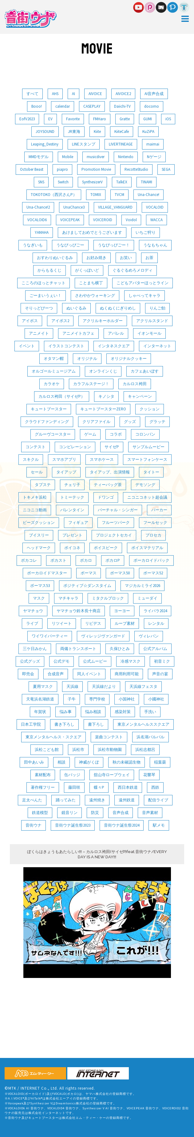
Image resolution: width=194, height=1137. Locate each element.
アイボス (30, 320)
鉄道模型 (40, 812)
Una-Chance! (148, 194)
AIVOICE (95, 93)
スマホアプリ (64, 459)
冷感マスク (131, 661)
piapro (62, 169)
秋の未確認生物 (127, 762)
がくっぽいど (87, 270)
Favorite (73, 119)
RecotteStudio (136, 169)
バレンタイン (72, 510)
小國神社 (156, 699)
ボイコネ (72, 547)
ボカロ (86, 560)
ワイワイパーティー (50, 636)
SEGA (166, 169)
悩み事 (66, 711)
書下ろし (96, 724)
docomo (151, 106)
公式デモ (61, 661)
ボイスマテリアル (147, 547)
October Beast (31, 169)
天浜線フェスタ (143, 686)
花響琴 (149, 774)
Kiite (97, 131)
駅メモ (159, 825)
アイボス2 (60, 320)
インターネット (157, 346)
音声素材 (150, 812)
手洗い (150, 711)
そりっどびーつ (39, 308)
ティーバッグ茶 (108, 484)
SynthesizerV (92, 182)
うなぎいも (33, 245)
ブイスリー (39, 535)
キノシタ (106, 396)
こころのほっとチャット (43, 282)
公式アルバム (155, 648)
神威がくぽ (89, 762)
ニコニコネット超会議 (147, 497)
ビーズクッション (39, 522)
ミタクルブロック (108, 598)
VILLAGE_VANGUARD (115, 207)
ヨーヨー (122, 610)
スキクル (31, 459)
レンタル (156, 623)
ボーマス (89, 573)
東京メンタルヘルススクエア (143, 724)
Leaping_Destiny (44, 144)
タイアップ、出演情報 (110, 472)
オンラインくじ (103, 371)
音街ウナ (34, 825)
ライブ (32, 623)
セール (37, 472)
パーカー (159, 510)
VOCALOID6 (37, 219)
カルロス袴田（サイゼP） (61, 396)
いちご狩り (146, 232)
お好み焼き (96, 257)
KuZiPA (148, 131)
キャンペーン (140, 396)
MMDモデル (39, 156)
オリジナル (87, 358)
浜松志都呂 (145, 749)
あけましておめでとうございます (92, 232)
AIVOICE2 (123, 93)
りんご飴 (157, 308)
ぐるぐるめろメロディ (132, 270)
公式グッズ (30, 661)
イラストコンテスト (66, 346)
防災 (95, 812)
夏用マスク (43, 686)
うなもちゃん (155, 245)
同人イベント (89, 673)
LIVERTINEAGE (121, 144)
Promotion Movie (96, 169)
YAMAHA (42, 232)
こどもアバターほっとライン (142, 282)
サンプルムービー (148, 446)
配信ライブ (158, 800)
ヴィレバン (149, 636)
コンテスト (36, 446)
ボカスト (58, 560)
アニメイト (39, 333)
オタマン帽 (54, 358)
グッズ (130, 421)
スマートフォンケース (147, 459)
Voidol (131, 219)
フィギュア (78, 522)
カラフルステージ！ (91, 383)
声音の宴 (160, 673)
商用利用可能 (127, 673)
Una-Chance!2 (38, 207)
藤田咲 (74, 787)
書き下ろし (64, 724)
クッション (150, 409)
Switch (63, 182)
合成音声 (56, 673)
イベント (27, 346)
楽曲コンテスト (109, 737)
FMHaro (99, 119)
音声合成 (121, 812)
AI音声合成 (154, 93)
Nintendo (125, 156)
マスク (39, 598)
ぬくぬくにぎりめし (118, 308)
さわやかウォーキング (95, 295)
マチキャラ (68, 598)
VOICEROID (102, 219)
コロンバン (145, 434)
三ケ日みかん (35, 648)
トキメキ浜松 (35, 497)
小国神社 (127, 699)
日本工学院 (31, 724)
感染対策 (123, 711)
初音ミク (162, 661)
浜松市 (78, 749)
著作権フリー (43, 787)
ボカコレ (29, 560)
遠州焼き (97, 800)
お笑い (126, 257)
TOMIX (95, 194)
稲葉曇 (160, 762)
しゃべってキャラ (144, 295)
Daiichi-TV (122, 106)
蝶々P (99, 787)
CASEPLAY (92, 106)
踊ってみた (66, 800)
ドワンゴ (106, 497)
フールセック (155, 522)
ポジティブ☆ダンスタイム (87, 585)
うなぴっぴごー (70, 245)
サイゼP (112, 446)
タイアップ (66, 472)
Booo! (36, 106)
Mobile (67, 156)
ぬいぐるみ (76, 308)
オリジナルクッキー (129, 358)
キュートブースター (49, 409)
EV (50, 119)
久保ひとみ (120, 648)
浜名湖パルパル (150, 737)
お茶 (149, 257)
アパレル (116, 333)
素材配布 (43, 774)
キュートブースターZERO (103, 409)
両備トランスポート (78, 648)
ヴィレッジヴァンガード (103, 636)
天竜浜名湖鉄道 (40, 699)
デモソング (145, 484)
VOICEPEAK (70, 219)
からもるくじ (49, 270)
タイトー (151, 472)
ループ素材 (125, 623)
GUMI (147, 119)
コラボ (116, 434)
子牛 (72, 699)
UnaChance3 (74, 207)
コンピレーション (75, 446)
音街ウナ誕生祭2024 (121, 825)
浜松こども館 (47, 749)
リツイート (62, 623)
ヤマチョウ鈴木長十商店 (79, 610)
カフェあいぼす (145, 371)
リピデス (93, 623)
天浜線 (72, 686)
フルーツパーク (116, 522)
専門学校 (97, 699)
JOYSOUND (45, 131)
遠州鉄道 (127, 800)
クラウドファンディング (47, 421)
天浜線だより (104, 686)
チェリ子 (72, 484)
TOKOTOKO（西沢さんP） (54, 194)
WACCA (156, 219)
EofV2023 (27, 119)
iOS (168, 119)
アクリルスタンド (152, 320)
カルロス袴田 (135, 383)
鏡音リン (69, 812)
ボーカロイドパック (151, 560)
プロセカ (153, 535)
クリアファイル (96, 421)
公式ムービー (95, 661)
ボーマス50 (120, 573)
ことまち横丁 (91, 282)
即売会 (28, 673)
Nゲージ (154, 156)
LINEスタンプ (83, 144)
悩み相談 (93, 711)
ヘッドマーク (39, 547)
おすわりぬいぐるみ (55, 257)
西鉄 (155, 787)
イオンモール (149, 333)
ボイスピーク (106, 547)
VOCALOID (155, 207)
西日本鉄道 (128, 787)
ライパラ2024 (155, 610)
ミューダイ (147, 598)
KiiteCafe (121, 131)
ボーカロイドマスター (47, 573)
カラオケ (52, 383)
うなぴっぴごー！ (114, 245)
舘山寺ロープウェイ (112, 774)
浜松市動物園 (110, 749)
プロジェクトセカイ (114, 535)
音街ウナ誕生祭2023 (72, 825)
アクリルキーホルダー (103, 320)
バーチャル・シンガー (118, 510)
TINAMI (146, 182)
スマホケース (102, 459)
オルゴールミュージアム (54, 371)
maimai (152, 144)
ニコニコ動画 (35, 510)
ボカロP (112, 560)
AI (73, 93)
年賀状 (40, 711)
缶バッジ (72, 774)
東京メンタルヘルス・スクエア (53, 737)
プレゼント (72, 535)
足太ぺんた (32, 800)
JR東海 (74, 131)
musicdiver (96, 156)
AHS (55, 93)
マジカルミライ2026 (142, 585)
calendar (62, 106)
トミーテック (72, 497)
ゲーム (90, 434)
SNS (41, 182)
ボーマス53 (40, 585)
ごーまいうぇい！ (45, 295)
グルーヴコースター (53, 434)
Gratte (125, 119)
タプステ (43, 484)
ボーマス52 (153, 573)
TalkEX (121, 182)
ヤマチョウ (33, 610)
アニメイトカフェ (78, 333)
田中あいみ (34, 762)
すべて (32, 93)
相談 (61, 762)
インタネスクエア (114, 346)
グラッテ (157, 421)
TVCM (119, 194)
